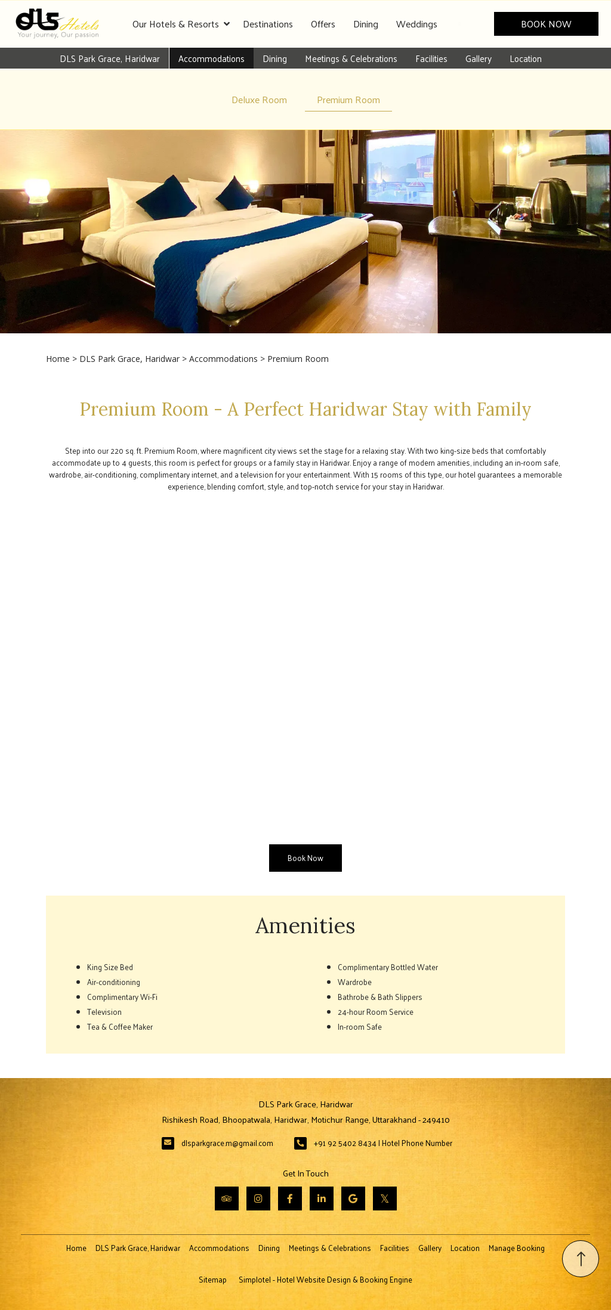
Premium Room (348, 99)
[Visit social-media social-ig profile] (258, 1198)
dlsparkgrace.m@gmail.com (227, 1143)
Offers (323, 23)
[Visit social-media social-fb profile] (290, 1198)
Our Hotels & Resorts (181, 24)
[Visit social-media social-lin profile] (322, 1198)
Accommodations (211, 58)
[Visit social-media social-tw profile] (385, 1198)
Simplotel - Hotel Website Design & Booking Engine (325, 1279)
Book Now (546, 23)
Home (58, 358)
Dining (365, 23)
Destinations (268, 23)
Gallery (478, 58)
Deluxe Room (259, 99)
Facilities (431, 58)
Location (526, 58)
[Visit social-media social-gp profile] (353, 1198)
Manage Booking (517, 1248)
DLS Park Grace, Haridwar (110, 58)
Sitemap (213, 1279)
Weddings (416, 23)
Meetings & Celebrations (351, 58)
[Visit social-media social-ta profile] (227, 1198)
